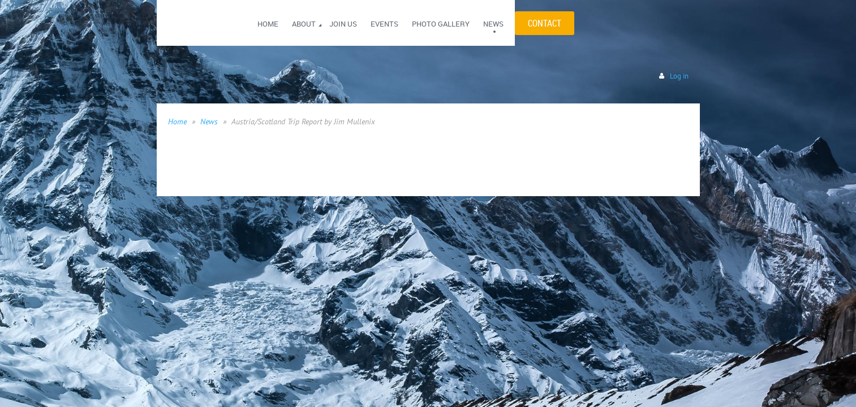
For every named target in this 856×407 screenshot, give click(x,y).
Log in (679, 76)
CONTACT (544, 23)
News (209, 121)
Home (177, 121)
